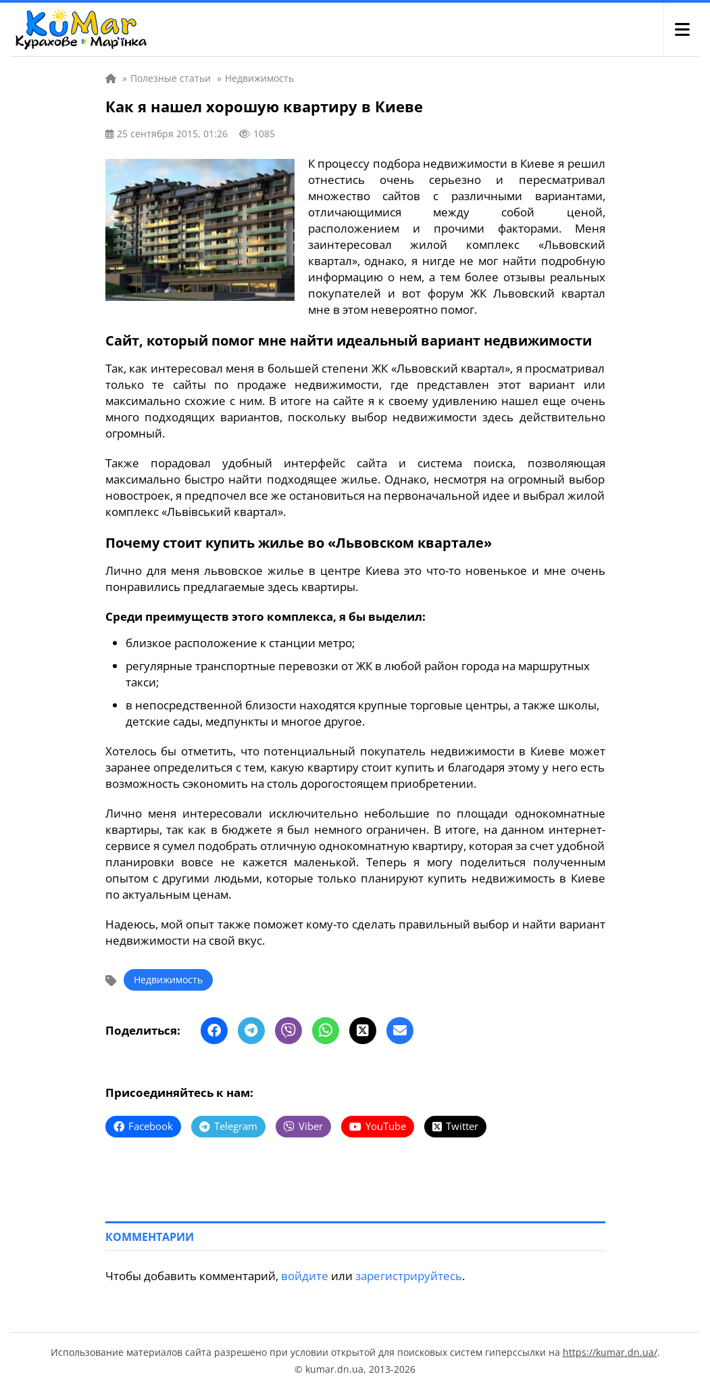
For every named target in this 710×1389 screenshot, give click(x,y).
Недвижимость (168, 979)
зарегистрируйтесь (408, 1276)
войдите (304, 1276)
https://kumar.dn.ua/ (610, 1352)
